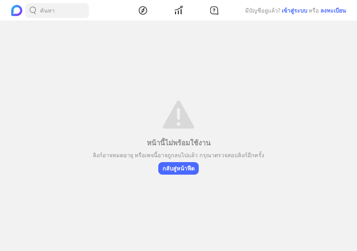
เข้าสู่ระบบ (294, 10)
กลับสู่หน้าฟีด (178, 168)
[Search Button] (33, 10)
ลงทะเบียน (333, 10)
